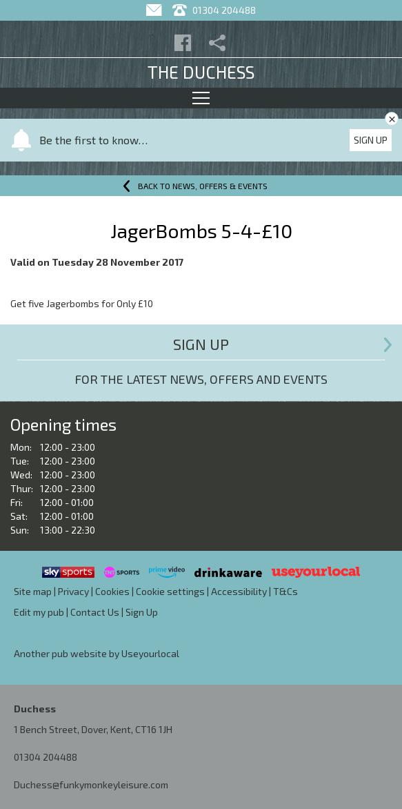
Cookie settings (170, 591)
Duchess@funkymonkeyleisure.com (91, 784)
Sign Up (371, 140)
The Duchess (201, 71)
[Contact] (155, 10)
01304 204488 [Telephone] (214, 10)
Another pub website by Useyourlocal (96, 653)
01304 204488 (45, 757)
